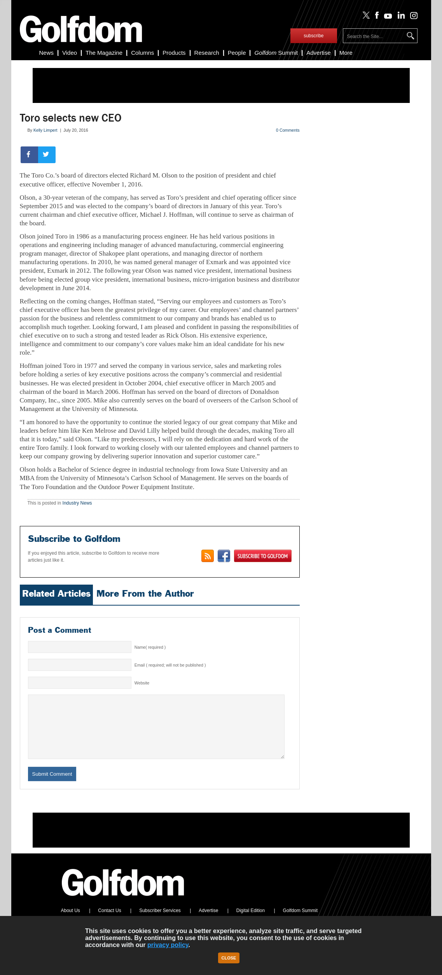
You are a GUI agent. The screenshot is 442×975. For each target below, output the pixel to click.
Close (229, 958)
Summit (276, 52)
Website (142, 683)
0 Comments (287, 130)
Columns (142, 52)
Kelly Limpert (45, 130)
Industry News (77, 503)
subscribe (313, 35)
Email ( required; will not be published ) (170, 665)
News (46, 52)
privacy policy (168, 945)
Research (206, 52)
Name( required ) (150, 647)
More (346, 52)
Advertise (318, 52)
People (237, 52)
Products (173, 52)
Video (69, 52)
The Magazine (104, 52)
